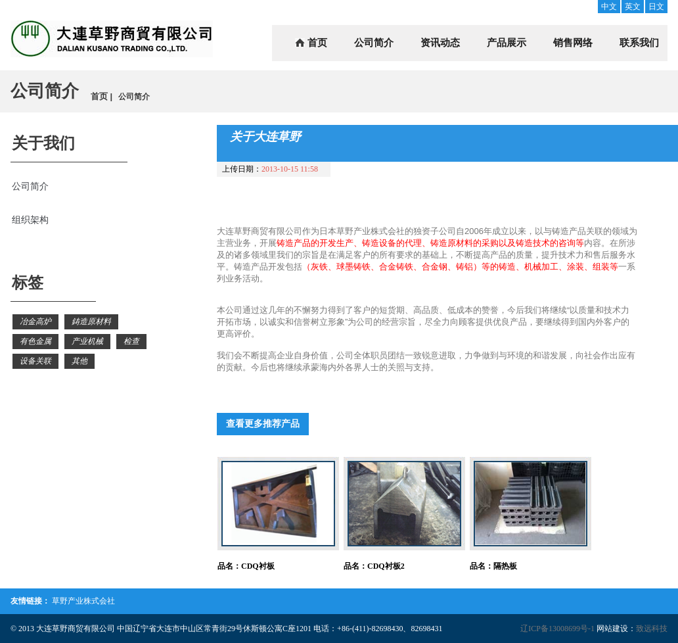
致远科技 (651, 628)
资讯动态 (440, 42)
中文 (609, 6)
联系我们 (639, 42)
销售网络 (573, 42)
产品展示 (506, 42)
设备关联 (35, 361)
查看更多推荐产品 (263, 424)
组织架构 (30, 220)
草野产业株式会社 (83, 601)
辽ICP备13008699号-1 (557, 628)
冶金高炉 (35, 321)
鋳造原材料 (91, 321)
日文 (656, 6)
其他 (79, 361)
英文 (633, 6)
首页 (317, 42)
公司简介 (374, 42)
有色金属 (35, 341)
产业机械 (87, 341)
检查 (131, 341)
